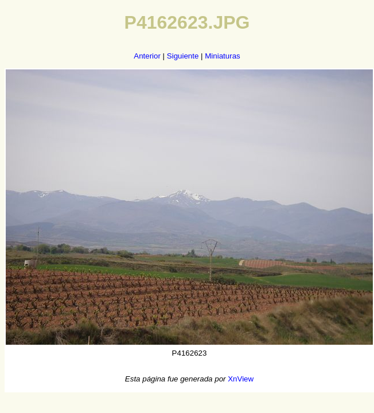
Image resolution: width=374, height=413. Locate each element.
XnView (241, 379)
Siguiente (183, 56)
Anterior (147, 56)
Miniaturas (222, 56)
